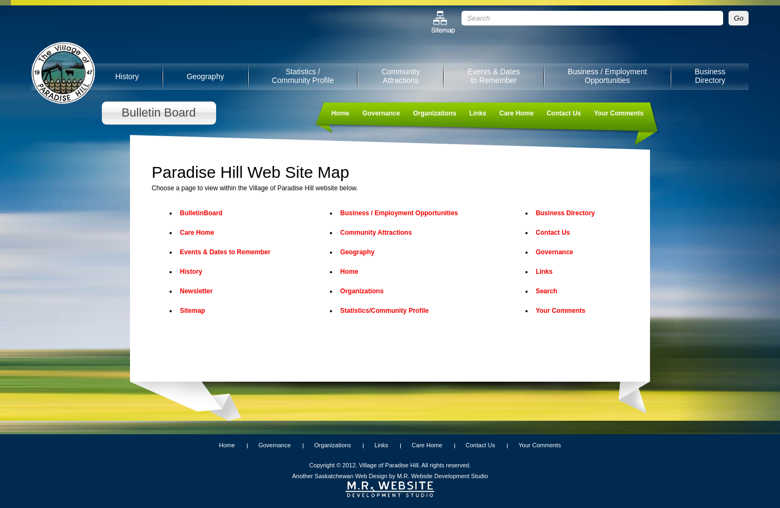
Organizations (434, 113)
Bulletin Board (159, 112)
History (127, 76)
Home (340, 113)
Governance (381, 113)
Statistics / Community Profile (303, 76)
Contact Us (564, 113)
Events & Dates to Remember (493, 76)
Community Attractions (400, 76)
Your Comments (619, 113)
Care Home (516, 113)
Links (477, 113)
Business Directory (710, 76)
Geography (205, 76)
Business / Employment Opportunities (607, 76)
